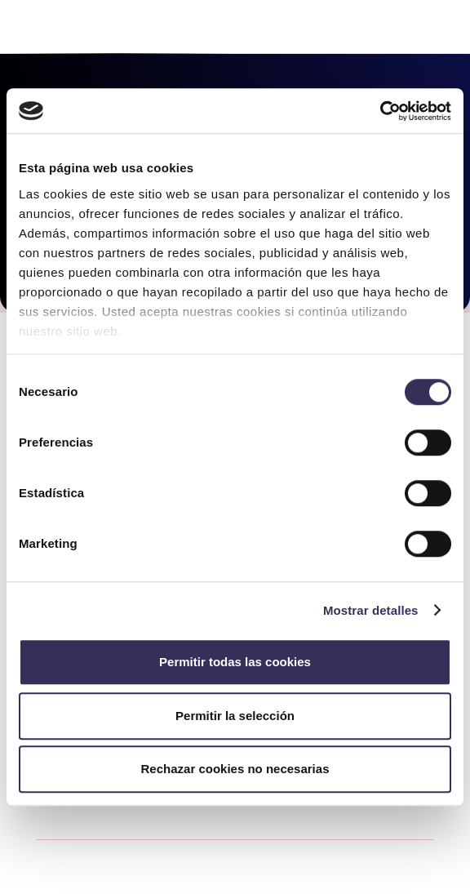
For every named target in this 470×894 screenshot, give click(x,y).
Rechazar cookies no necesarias (235, 769)
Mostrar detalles (371, 610)
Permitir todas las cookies (235, 662)
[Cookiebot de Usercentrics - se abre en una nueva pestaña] (379, 111)
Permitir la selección (235, 716)
